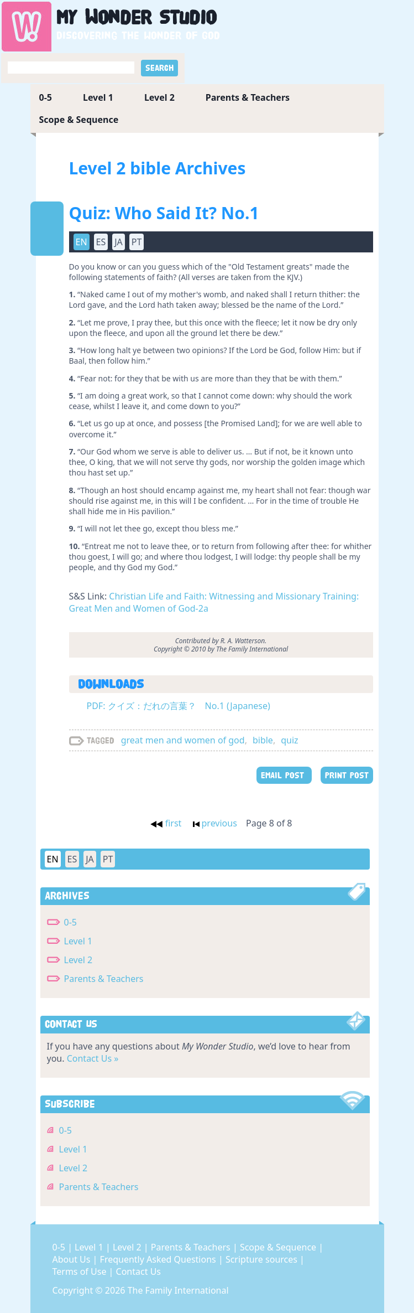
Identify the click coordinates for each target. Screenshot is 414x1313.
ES (101, 242)
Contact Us (138, 1271)
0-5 (45, 97)
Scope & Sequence (79, 119)
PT (137, 242)
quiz (289, 740)
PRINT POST (347, 775)
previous (215, 823)
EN (81, 242)
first (166, 823)
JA (118, 242)
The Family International (178, 1290)
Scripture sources (263, 1259)
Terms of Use (81, 1271)
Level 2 (159, 97)
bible (263, 740)
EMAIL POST (284, 775)
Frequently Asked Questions (159, 1259)
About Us (73, 1259)
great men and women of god (183, 740)
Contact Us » (93, 1058)
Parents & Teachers (248, 97)
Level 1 (98, 97)
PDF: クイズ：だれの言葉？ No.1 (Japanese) (178, 706)
